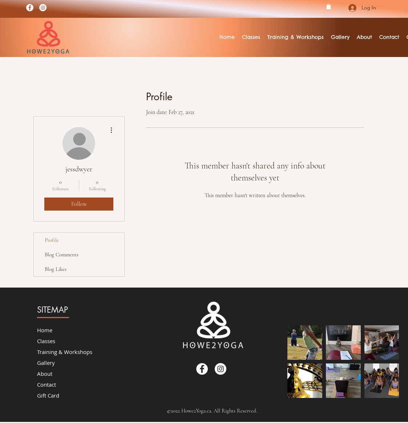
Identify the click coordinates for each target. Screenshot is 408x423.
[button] (328, 6)
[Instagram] (43, 7)
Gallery (46, 362)
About (44, 373)
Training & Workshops (64, 351)
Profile (52, 240)
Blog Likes (55, 269)
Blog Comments (61, 254)
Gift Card (48, 395)
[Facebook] (29, 7)
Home (44, 330)
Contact (46, 384)
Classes (46, 341)
